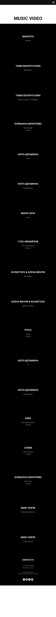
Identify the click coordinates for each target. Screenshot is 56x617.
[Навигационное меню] (53, 2)
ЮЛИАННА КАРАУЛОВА (28, 129)
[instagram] (27, 611)
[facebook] (24, 611)
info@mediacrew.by (28, 599)
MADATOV (28, 37)
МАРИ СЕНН (28, 224)
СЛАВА (28, 473)
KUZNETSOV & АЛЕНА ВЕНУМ (28, 287)
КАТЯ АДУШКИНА (28, 162)
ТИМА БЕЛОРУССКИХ (28, 68)
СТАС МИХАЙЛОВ (28, 254)
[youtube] (32, 611)
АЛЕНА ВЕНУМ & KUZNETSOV (28, 318)
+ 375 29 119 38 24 (28, 597)
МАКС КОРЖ (28, 536)
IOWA (28, 441)
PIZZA (28, 348)
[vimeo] (29, 611)
